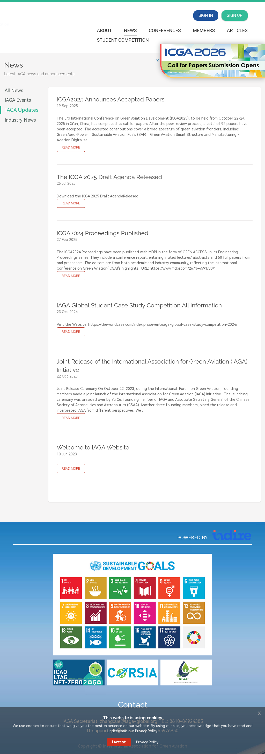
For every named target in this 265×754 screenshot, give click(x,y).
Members (204, 30)
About (104, 30)
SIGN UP (234, 15)
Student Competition (123, 40)
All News (14, 90)
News (130, 30)
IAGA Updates (21, 110)
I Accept (119, 742)
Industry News (20, 120)
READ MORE (71, 147)
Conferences (165, 30)
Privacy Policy (147, 742)
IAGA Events (18, 100)
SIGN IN (205, 15)
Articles (237, 30)
